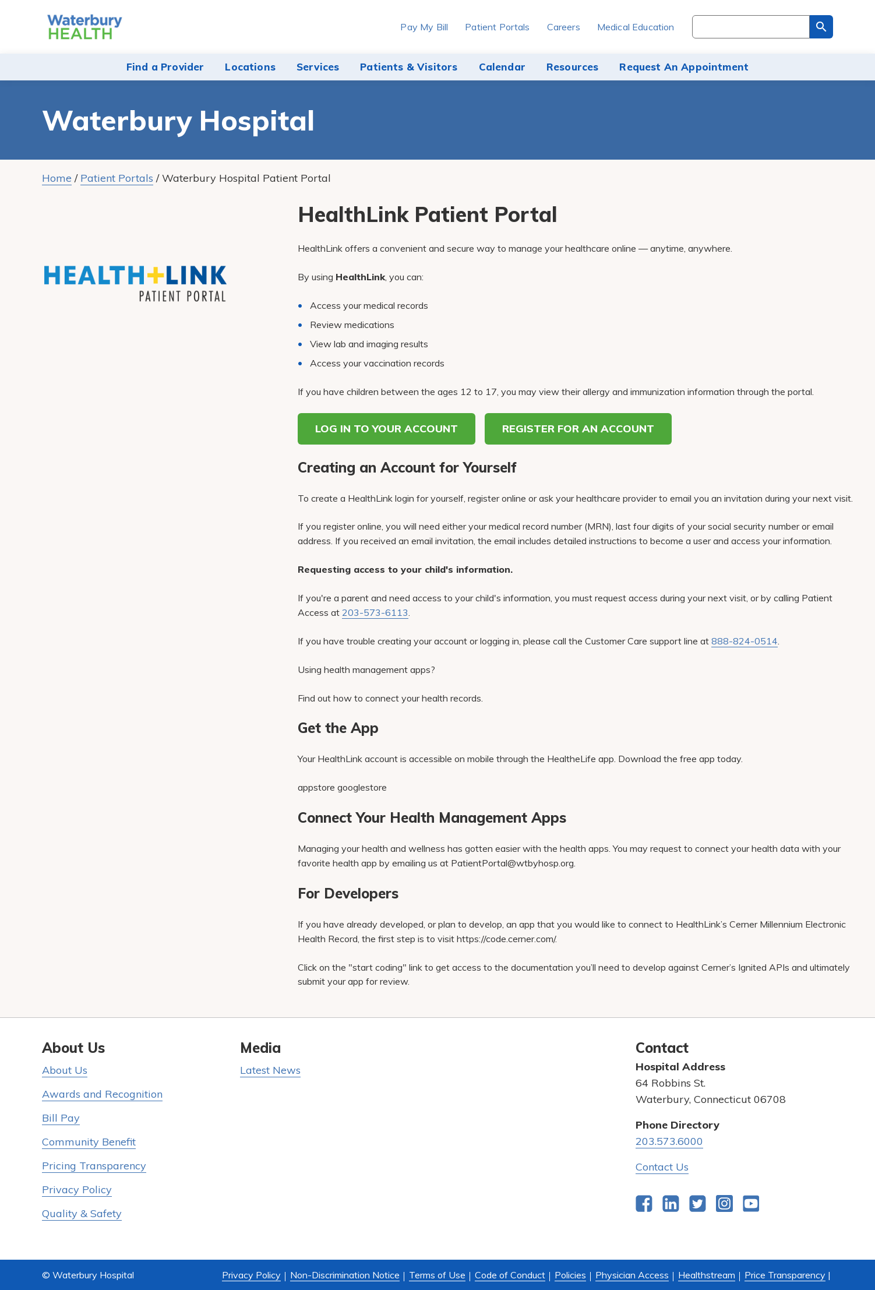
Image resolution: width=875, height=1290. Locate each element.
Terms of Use (437, 1275)
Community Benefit (89, 1141)
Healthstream (706, 1275)
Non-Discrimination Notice (345, 1275)
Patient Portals (497, 27)
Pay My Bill (424, 27)
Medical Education (636, 27)
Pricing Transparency (94, 1165)
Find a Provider (165, 67)
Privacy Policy (77, 1189)
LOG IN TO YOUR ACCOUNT (386, 428)
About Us (64, 1070)
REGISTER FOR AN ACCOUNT (578, 428)
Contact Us (662, 1166)
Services (318, 67)
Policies (570, 1275)
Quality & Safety (82, 1213)
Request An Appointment (684, 67)
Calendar (502, 67)
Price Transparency (785, 1275)
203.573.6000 (669, 1141)
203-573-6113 (375, 612)
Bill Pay (61, 1118)
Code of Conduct (510, 1275)
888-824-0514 (744, 641)
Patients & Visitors (408, 67)
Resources (572, 67)
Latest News (270, 1070)
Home (57, 178)
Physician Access (632, 1275)
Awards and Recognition (102, 1094)
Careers (563, 27)
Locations (250, 67)
